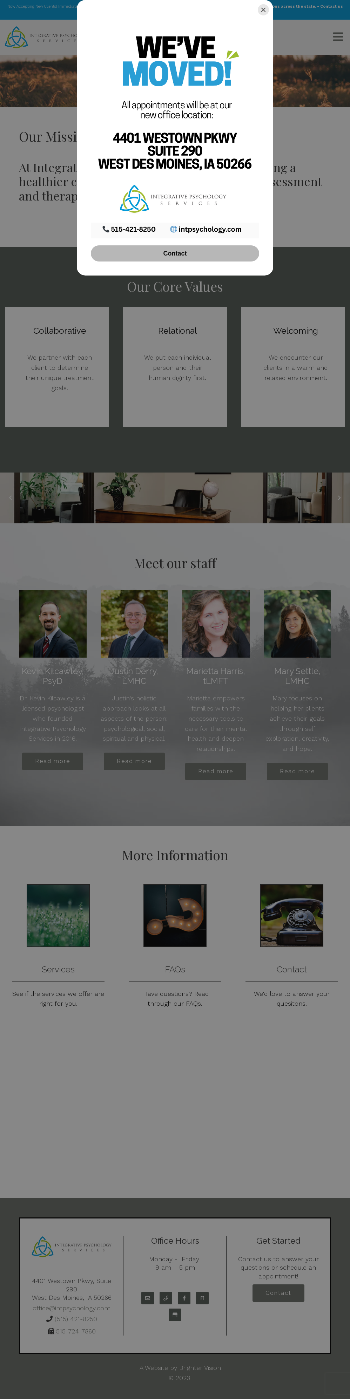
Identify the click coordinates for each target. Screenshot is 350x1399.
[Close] (263, 9)
